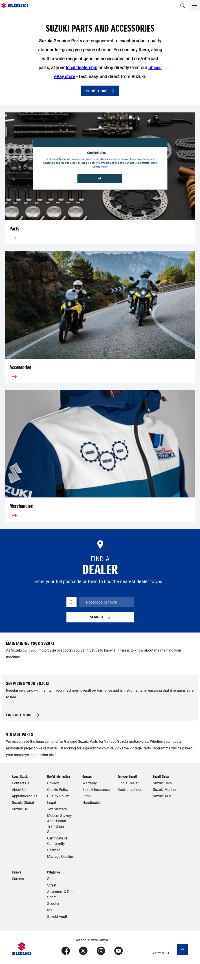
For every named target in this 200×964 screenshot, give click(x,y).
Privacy (53, 783)
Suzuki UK (20, 809)
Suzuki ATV (162, 796)
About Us (19, 790)
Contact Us (20, 783)
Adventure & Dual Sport (61, 894)
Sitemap (53, 850)
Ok (99, 178)
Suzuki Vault (57, 917)
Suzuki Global (23, 802)
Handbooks (91, 802)
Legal (51, 802)
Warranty (89, 783)
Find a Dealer (128, 783)
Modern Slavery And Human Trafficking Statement (59, 823)
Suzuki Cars (162, 783)
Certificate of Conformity (57, 841)
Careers (18, 879)
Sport (51, 879)
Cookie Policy (57, 790)
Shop (86, 796)
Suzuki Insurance (96, 790)
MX (50, 910)
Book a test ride (130, 790)
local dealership (81, 67)
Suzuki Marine (164, 790)
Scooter (53, 904)
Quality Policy (58, 796)
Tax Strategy (57, 809)
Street (51, 885)
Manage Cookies (60, 856)
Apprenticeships (24, 796)
